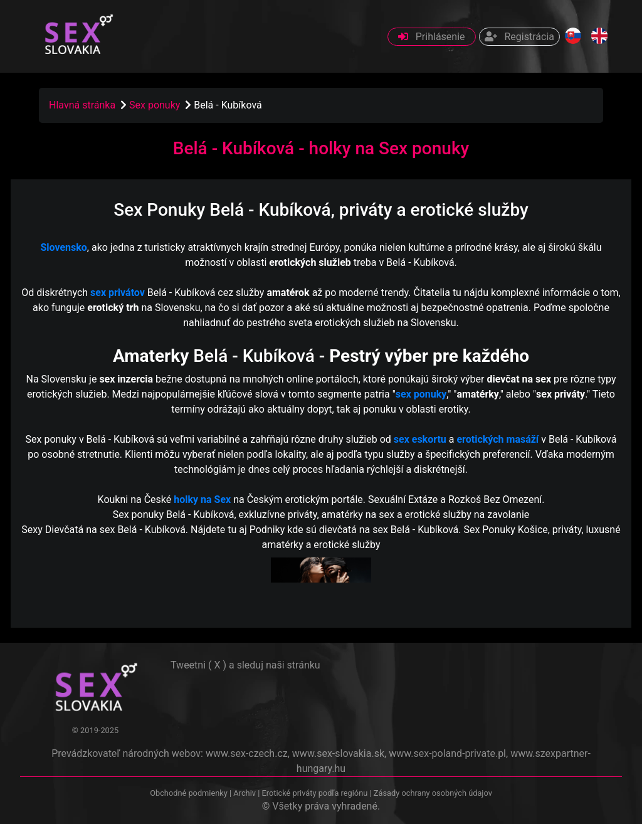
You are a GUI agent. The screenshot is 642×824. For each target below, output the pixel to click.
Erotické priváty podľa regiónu (314, 793)
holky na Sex (202, 499)
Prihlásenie (431, 37)
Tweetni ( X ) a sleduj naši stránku (245, 665)
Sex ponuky (155, 105)
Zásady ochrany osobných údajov (433, 793)
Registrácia (519, 37)
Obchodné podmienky (189, 793)
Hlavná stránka (82, 105)
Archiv (244, 793)
